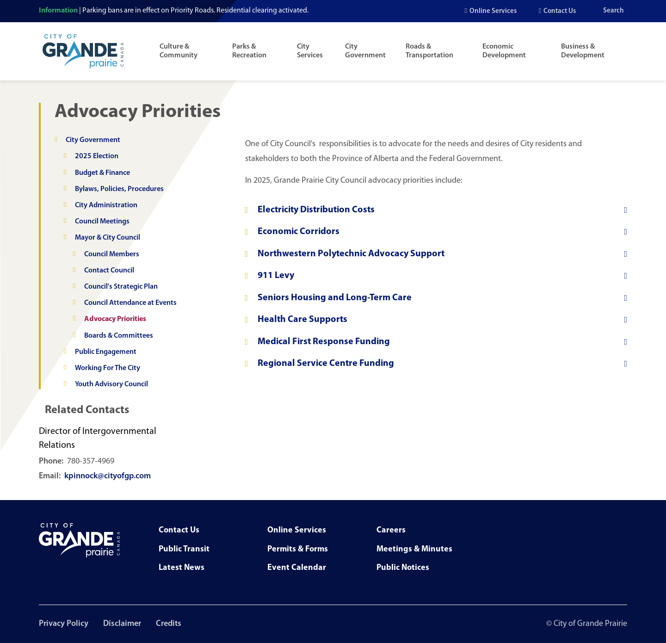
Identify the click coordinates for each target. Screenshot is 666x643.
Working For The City (107, 368)
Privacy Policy (63, 623)
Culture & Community (178, 51)
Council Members (111, 254)
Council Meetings (102, 221)
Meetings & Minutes (414, 549)
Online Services (493, 11)
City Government (365, 51)
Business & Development (582, 51)
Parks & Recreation (249, 51)
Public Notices (402, 567)
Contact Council (109, 270)
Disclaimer (122, 623)
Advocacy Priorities (115, 319)
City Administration (106, 205)
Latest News (181, 567)
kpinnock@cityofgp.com (107, 476)
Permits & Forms (297, 549)
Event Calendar (296, 567)
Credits (168, 623)
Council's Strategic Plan (121, 287)
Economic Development (504, 51)
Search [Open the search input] (613, 10)
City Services (310, 51)
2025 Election (96, 156)
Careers (391, 530)
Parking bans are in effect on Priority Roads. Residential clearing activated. (195, 10)
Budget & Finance (102, 173)
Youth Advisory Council (111, 384)
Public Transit (184, 549)
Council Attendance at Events (130, 303)
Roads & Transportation (429, 51)
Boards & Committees (118, 336)
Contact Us (559, 11)
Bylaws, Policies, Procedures (119, 189)
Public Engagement (105, 352)
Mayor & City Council (107, 237)
